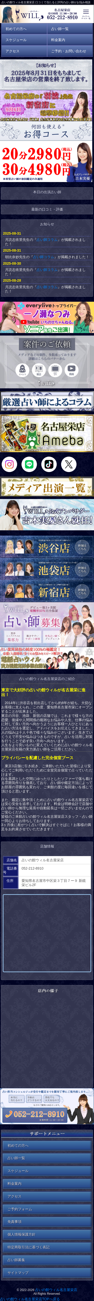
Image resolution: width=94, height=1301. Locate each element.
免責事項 (15, 1222)
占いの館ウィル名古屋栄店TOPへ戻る (30, 1299)
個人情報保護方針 (22, 1234)
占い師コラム (47, 240)
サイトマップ (18, 1273)
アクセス (15, 1196)
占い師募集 (16, 1260)
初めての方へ (18, 1146)
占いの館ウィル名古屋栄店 (56, 1290)
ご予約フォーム (20, 1209)
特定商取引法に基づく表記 (29, 1247)
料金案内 (15, 1184)
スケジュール (18, 1171)
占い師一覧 (16, 1158)
